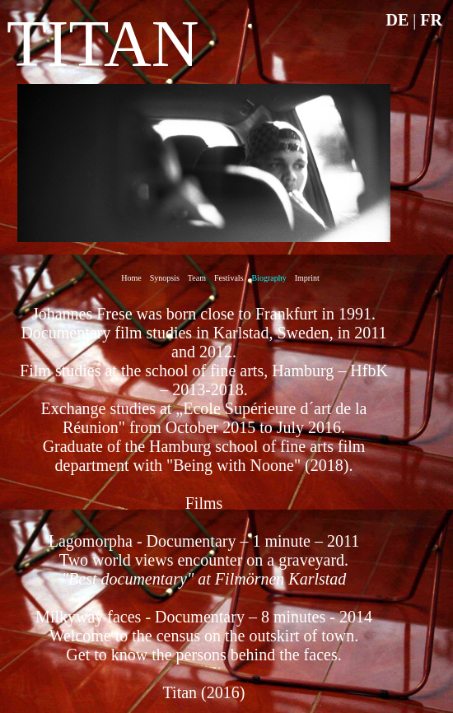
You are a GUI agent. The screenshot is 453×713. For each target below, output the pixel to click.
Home (131, 277)
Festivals (229, 277)
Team (197, 277)
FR (431, 20)
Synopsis (165, 277)
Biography (269, 277)
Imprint (307, 277)
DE (397, 20)
